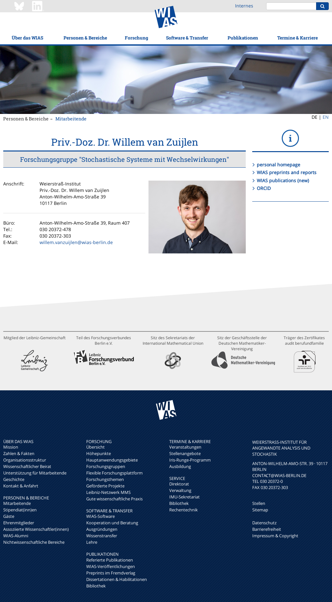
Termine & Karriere (297, 38)
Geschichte (13, 479)
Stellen (258, 503)
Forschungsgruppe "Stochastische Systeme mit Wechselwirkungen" (124, 159)
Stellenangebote (185, 453)
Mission (10, 447)
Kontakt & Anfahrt (20, 486)
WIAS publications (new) (283, 180)
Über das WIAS (27, 38)
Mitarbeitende (71, 119)
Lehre (91, 542)
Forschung (136, 38)
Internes (244, 6)
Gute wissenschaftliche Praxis (114, 499)
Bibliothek (96, 586)
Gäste (8, 516)
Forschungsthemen (105, 479)
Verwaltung (180, 490)
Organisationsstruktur (24, 460)
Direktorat (179, 484)
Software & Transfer (187, 38)
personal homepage (278, 165)
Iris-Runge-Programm (190, 460)
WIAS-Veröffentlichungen (110, 566)
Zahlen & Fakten (18, 453)
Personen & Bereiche (85, 38)
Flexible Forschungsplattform (114, 473)
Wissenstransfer (101, 536)
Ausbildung (180, 466)
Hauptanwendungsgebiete (112, 460)
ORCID (264, 188)
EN (326, 117)
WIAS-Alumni (15, 536)
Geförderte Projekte (105, 486)
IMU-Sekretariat (184, 497)
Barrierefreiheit (266, 529)
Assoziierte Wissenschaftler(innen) (36, 529)
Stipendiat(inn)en (20, 510)
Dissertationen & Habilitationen (116, 579)
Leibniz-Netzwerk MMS (108, 492)
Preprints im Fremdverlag (110, 573)
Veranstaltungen (185, 447)
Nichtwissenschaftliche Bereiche (34, 542)
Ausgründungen (101, 529)
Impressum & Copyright (275, 536)
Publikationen (243, 38)
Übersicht (95, 447)
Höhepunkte (98, 453)
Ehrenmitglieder (18, 523)
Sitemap (260, 510)
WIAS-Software (100, 516)
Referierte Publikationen (109, 560)
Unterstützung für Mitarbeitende (34, 473)
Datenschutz (264, 523)
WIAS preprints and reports (286, 172)
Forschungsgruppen (105, 466)
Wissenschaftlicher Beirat (27, 466)
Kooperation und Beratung (112, 523)
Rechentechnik (183, 510)
